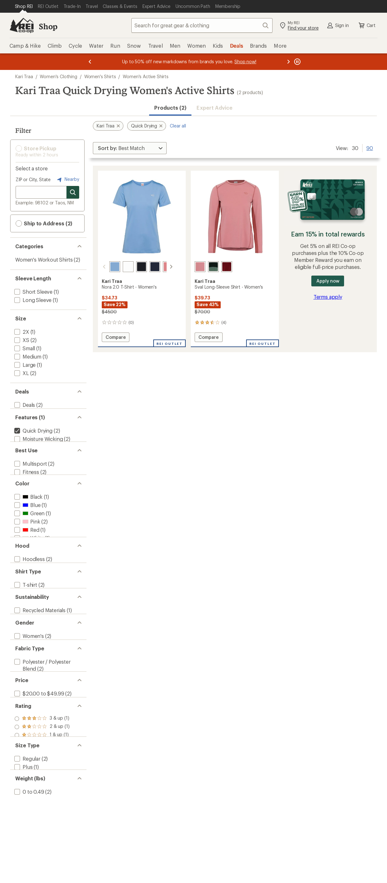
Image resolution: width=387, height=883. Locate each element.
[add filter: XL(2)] (21, 373)
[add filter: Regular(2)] (26, 835)
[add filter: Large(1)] (24, 365)
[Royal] (147, 266)
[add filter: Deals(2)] (24, 405)
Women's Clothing (58, 76)
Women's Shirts (100, 76)
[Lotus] (160, 266)
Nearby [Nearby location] (67, 179)
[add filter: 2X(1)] (21, 332)
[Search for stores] (72, 192)
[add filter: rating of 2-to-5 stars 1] (42, 795)
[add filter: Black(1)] (28, 517)
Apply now (327, 281)
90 (369, 147)
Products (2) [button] (170, 108)
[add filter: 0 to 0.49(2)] (28, 875)
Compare (115, 338)
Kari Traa (24, 76)
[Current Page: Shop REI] (24, 6)
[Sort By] (130, 148)
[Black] (133, 266)
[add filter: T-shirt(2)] (25, 622)
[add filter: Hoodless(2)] (29, 590)
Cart (367, 25)
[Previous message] (90, 61)
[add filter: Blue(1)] (26, 525)
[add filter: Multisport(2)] (30, 477)
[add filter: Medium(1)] (27, 356)
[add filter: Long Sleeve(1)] (32, 300)
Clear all (178, 125)
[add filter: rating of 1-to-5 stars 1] (42, 803)
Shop (48, 26)
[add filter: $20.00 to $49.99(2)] (38, 756)
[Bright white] (120, 266)
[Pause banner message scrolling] (296, 61)
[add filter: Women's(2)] (28, 685)
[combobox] (202, 25)
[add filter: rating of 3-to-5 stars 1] (42, 787)
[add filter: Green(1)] (29, 533)
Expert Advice (214, 108)
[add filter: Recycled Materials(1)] (39, 653)
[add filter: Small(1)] (24, 348)
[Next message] (288, 61)
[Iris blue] (107, 266)
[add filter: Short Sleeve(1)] (32, 292)
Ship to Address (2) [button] (44, 223)
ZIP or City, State (33, 179)
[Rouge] (226, 266)
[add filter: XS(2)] (21, 340)
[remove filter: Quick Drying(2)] (32, 437)
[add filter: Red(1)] (26, 550)
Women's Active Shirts (146, 76)
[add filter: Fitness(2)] (26, 485)
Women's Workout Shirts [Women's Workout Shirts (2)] (44, 260)
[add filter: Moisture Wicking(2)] (38, 445)
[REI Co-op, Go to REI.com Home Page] (22, 25)
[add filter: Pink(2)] (26, 541)
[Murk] (213, 266)
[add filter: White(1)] (28, 558)
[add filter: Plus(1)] (22, 843)
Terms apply (328, 297)
